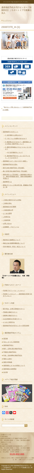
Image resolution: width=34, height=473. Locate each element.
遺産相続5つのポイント (10, 132)
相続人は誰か (7, 359)
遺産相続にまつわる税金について (14, 365)
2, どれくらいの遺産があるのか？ (16, 138)
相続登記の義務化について (11, 240)
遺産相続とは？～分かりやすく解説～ (15, 161)
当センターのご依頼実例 (11, 342)
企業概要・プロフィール (11, 227)
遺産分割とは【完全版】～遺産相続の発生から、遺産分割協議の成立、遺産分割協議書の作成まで (17, 176)
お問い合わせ (7, 223)
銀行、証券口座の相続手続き (12, 348)
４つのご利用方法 (9, 322)
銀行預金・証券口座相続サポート (14, 309)
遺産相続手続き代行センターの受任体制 (16, 325)
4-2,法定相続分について (15, 152)
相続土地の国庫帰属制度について (14, 243)
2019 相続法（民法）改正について (14, 246)
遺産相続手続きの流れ (10, 164)
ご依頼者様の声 (8, 210)
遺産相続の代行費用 (9, 207)
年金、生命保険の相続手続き (12, 355)
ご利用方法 (6, 217)
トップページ (7, 20)
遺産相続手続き (8, 345)
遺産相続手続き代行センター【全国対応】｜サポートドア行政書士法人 (16, 10)
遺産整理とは (7, 182)
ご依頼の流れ (7, 203)
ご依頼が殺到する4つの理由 (12, 200)
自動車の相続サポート (10, 315)
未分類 (5, 372)
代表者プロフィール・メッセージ (14, 290)
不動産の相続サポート (10, 312)
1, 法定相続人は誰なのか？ (14, 135)
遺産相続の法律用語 (9, 369)
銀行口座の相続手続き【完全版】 (14, 168)
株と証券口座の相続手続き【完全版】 (15, 171)
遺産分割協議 (7, 362)
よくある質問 (7, 213)
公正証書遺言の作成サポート (12, 319)
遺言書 (5, 338)
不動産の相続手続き (9, 352)
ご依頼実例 (6, 220)
